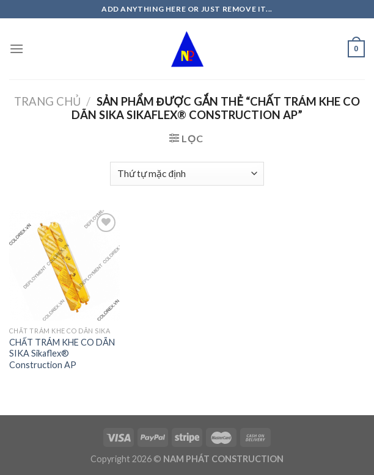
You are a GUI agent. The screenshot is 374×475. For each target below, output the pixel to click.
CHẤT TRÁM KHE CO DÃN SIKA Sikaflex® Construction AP (62, 353)
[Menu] (16, 48)
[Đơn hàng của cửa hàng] (187, 174)
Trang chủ (47, 101)
